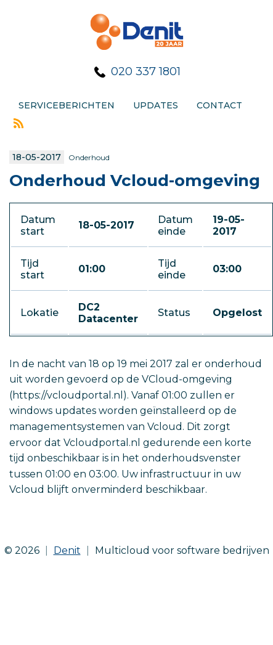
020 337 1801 (146, 71)
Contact (219, 105)
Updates (155, 105)
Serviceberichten (66, 105)
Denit (67, 550)
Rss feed (18, 123)
